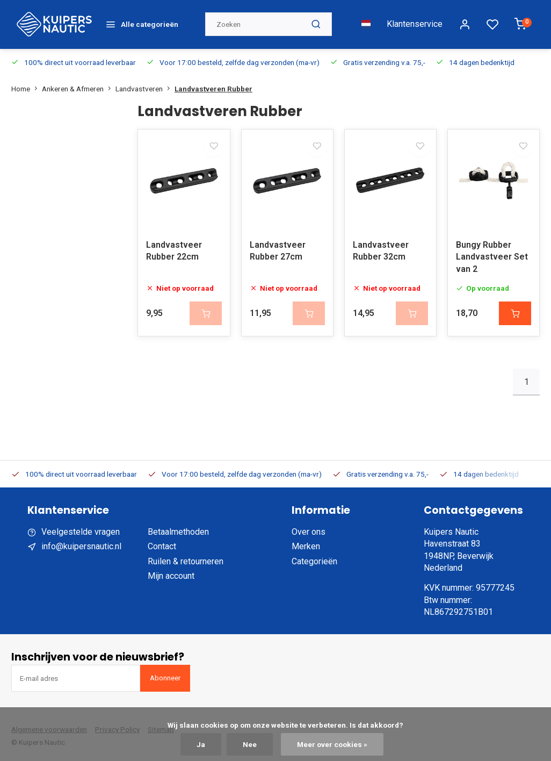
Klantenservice (415, 20)
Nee (250, 744)
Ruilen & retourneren (185, 559)
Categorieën (314, 559)
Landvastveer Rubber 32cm (381, 248)
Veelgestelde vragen (80, 529)
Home (26, 79)
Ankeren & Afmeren (78, 79)
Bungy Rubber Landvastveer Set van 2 (492, 254)
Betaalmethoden (178, 529)
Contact (162, 544)
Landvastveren (145, 79)
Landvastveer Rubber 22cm (174, 248)
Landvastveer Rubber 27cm (278, 248)
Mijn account (171, 573)
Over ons (308, 529)
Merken (306, 544)
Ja (201, 744)
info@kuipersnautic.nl (81, 544)
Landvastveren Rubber (213, 79)
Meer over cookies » (332, 744)
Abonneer (165, 675)
